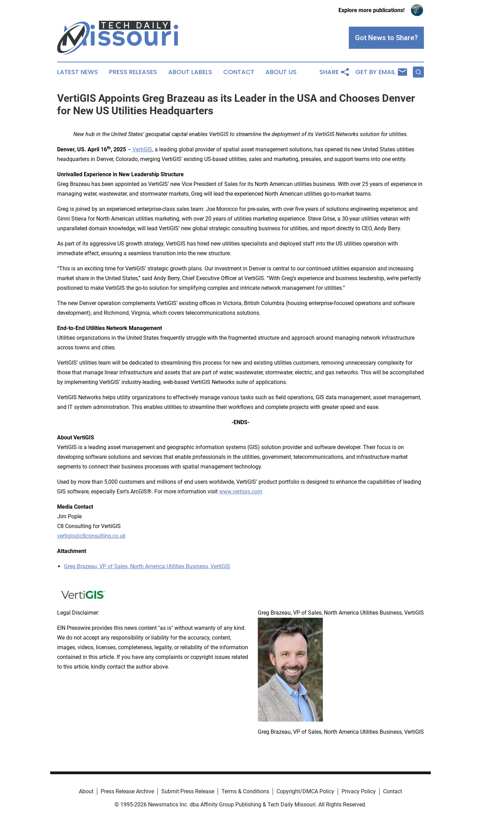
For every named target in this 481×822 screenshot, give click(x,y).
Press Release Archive (127, 791)
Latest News (77, 72)
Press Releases (133, 72)
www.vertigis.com (240, 491)
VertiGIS (142, 149)
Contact (238, 72)
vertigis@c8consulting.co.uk (91, 536)
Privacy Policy (359, 791)
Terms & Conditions (245, 791)
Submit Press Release (187, 791)
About (86, 791)
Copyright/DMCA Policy (305, 791)
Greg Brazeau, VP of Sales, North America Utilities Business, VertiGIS (147, 566)
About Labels (190, 72)
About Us (281, 72)
